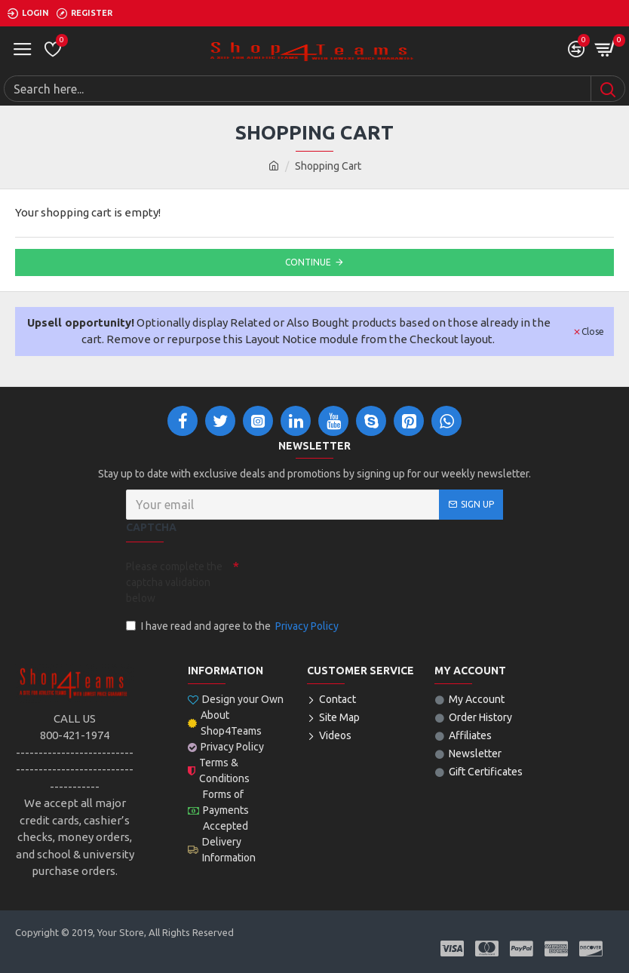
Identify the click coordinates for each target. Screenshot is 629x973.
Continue (308, 262)
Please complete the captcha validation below (174, 582)
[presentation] (344, 581)
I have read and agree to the (233, 626)
